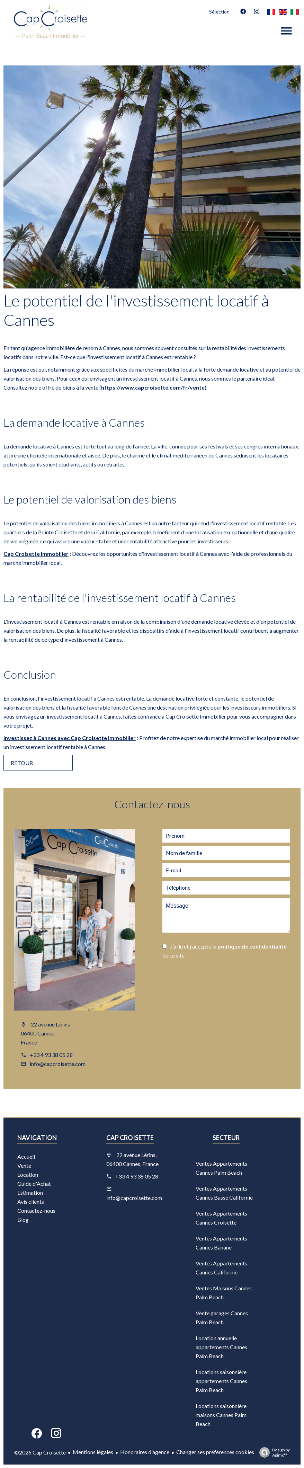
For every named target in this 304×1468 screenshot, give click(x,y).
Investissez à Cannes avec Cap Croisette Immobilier (69, 738)
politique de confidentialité (252, 946)
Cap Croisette (130, 1137)
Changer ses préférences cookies (215, 1452)
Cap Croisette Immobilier (36, 553)
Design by (273, 1452)
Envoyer (197, 975)
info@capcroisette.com (58, 1063)
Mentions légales (93, 1452)
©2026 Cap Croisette (40, 1452)
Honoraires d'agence (144, 1452)
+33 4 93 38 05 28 (51, 1054)
